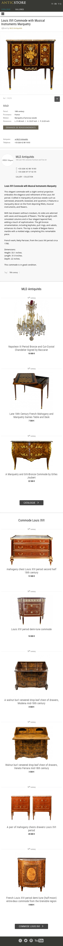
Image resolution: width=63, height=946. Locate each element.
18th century (13, 272)
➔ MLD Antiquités (21, 139)
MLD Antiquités (25, 157)
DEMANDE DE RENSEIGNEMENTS (21, 127)
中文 (60, 3)
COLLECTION (28, 177)
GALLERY (19, 177)
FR (52, 3)
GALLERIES (19, 9)
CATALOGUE (5, 9)
